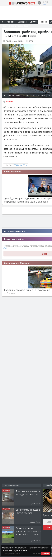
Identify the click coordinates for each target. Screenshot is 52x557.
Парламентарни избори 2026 (15, 26)
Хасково (9, 101)
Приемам (45, 553)
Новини (43, 21)
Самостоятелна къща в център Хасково (28, 511)
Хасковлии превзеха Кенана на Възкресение (27, 289)
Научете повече (20, 550)
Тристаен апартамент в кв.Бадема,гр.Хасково (28, 493)
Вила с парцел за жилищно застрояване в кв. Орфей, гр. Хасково (28, 531)
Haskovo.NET (20, 165)
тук (5, 248)
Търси (47, 528)
